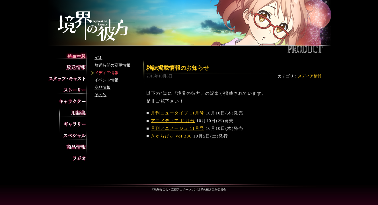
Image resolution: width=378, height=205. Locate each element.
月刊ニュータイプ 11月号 (177, 113)
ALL (98, 58)
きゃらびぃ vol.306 (171, 136)
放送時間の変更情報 (112, 65)
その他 (100, 95)
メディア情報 (106, 73)
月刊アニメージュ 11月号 (177, 128)
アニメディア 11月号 (173, 120)
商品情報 (102, 87)
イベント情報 (106, 80)
